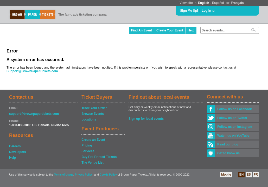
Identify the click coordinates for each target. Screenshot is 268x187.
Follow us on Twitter (232, 118)
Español (218, 3)
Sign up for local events (146, 119)
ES (249, 174)
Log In (206, 10)
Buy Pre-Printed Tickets (99, 157)
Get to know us (228, 153)
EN (241, 174)
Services (87, 151)
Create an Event (93, 140)
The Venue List (92, 162)
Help (191, 30)
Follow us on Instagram (234, 127)
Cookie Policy (108, 174)
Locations (88, 119)
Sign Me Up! (189, 10)
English (203, 3)
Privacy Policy (84, 174)
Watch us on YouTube (233, 135)
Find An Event (141, 30)
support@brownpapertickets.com (34, 114)
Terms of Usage (63, 174)
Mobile (226, 174)
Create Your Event (169, 30)
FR (256, 174)
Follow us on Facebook (234, 109)
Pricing (86, 145)
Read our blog (227, 144)
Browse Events (92, 114)
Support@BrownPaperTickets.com (32, 71)
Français (237, 3)
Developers (17, 152)
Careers (15, 146)
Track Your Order (94, 108)
